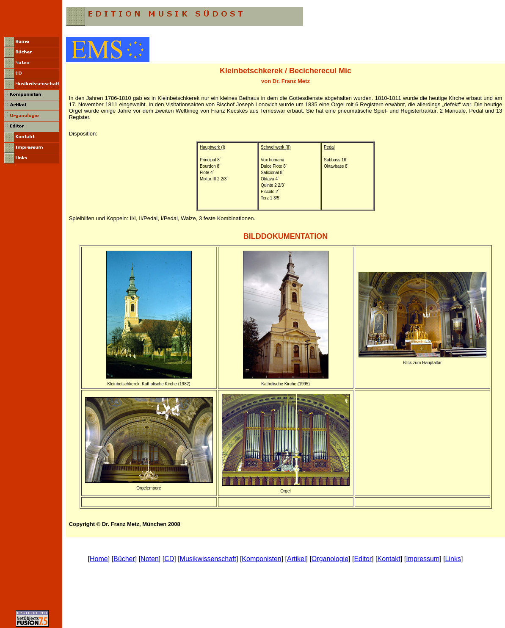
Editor (363, 558)
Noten (150, 558)
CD (169, 558)
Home (99, 558)
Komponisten (261, 558)
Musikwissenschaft (208, 558)
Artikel (296, 558)
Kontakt (389, 558)
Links (453, 558)
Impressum (422, 558)
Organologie (330, 558)
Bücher (124, 558)
